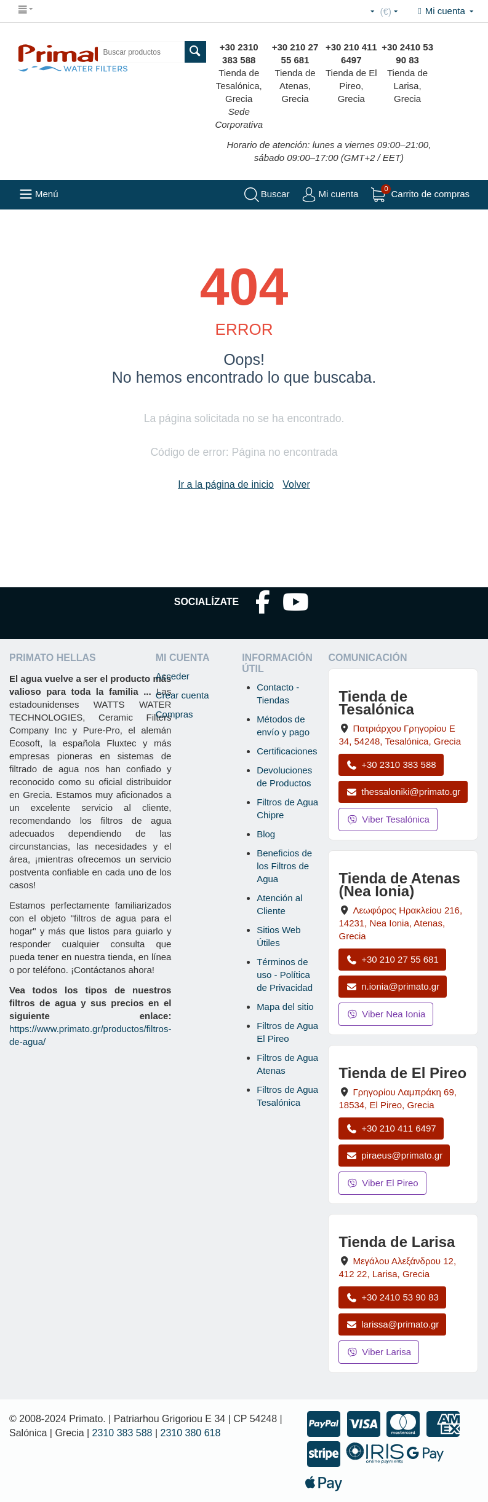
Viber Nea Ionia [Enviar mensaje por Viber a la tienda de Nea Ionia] (385, 1014)
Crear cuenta (182, 695)
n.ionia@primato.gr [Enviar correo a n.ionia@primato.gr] (392, 986)
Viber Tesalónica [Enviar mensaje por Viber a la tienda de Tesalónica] (387, 819)
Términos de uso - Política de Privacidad (285, 974)
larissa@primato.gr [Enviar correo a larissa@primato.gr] (392, 1324)
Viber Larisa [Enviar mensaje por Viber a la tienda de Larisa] (378, 1352)
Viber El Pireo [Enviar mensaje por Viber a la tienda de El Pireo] (382, 1183)
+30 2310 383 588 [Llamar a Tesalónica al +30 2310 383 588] (391, 764)
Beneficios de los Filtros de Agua (284, 866)
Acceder (173, 676)
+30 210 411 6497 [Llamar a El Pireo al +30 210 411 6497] (391, 1128)
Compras (174, 714)
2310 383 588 (122, 1433)
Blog (266, 834)
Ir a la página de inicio (226, 484)
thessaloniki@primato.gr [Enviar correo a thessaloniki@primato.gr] (403, 791)
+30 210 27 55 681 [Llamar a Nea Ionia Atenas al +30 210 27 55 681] (392, 959)
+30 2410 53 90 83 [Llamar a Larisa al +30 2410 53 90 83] (392, 1297)
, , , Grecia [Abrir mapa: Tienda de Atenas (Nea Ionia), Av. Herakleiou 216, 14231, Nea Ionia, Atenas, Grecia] (400, 923)
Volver (296, 484)
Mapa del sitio (285, 1006)
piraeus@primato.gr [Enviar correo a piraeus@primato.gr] (394, 1155)
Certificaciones (287, 751)
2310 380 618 (191, 1433)
